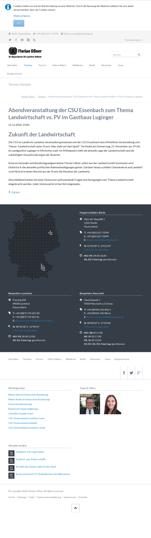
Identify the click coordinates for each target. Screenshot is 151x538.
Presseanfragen (132, 40)
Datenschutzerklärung (49, 497)
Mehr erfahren (21, 15)
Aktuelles (12, 65)
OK (19, 23)
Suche (11, 497)
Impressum (70, 497)
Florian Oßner (28, 96)
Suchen (139, 55)
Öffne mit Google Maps (96, 249)
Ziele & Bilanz (59, 65)
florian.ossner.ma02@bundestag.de (105, 316)
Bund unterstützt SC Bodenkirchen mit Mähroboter (43, 474)
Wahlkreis (77, 65)
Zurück (15, 192)
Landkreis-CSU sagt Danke (30, 451)
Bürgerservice (14, 73)
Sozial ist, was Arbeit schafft (31, 459)
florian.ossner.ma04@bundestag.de (33, 320)
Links (32, 497)
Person (42, 65)
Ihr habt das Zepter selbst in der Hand (36, 466)
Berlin (92, 65)
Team (120, 65)
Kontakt (83, 497)
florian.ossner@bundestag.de (102, 239)
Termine (28, 65)
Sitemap (22, 497)
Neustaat (106, 65)
